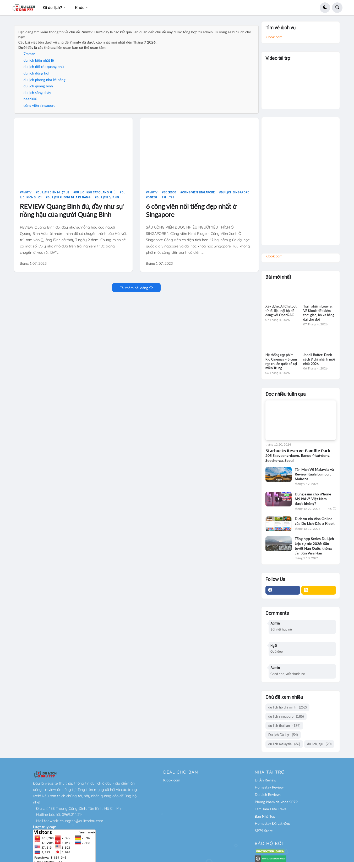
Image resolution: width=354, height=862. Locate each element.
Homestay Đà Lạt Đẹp (272, 823)
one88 (152, 199)
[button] (325, 7)
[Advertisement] (300, 179)
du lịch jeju (319, 744)
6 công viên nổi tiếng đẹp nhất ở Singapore (191, 212)
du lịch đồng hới (36, 75)
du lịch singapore (235, 194)
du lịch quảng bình (38, 88)
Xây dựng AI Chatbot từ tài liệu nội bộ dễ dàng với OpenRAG (281, 310)
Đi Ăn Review (265, 780)
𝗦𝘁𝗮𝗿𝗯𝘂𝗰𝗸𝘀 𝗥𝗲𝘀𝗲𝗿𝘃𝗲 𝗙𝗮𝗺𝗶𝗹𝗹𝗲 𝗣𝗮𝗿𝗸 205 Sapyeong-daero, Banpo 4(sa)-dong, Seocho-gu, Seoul (297, 455)
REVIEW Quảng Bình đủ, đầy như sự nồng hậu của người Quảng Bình (71, 212)
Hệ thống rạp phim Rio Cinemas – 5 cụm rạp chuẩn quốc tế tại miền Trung (281, 361)
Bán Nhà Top (265, 816)
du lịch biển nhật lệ (39, 62)
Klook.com (273, 37)
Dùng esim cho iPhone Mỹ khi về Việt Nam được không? (313, 499)
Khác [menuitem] (79, 7)
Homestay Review (269, 787)
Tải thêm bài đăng (134, 290)
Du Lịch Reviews (268, 794)
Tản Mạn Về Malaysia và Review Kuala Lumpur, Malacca (314, 474)
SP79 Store (264, 830)
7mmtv (29, 56)
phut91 (169, 199)
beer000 (30, 101)
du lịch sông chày (37, 94)
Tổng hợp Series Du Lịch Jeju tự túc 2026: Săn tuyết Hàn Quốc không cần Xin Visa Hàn (314, 545)
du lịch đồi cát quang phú (44, 69)
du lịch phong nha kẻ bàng (45, 82)
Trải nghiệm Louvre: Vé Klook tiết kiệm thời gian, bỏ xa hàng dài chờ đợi (318, 313)
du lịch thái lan (284, 725)
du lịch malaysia (284, 744)
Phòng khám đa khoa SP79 (276, 802)
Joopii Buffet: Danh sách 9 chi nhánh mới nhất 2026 (319, 359)
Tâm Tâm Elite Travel (271, 809)
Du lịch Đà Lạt (283, 735)
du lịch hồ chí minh (287, 707)
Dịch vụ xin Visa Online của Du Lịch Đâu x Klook (315, 521)
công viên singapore (40, 107)
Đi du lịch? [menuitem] (52, 7)
